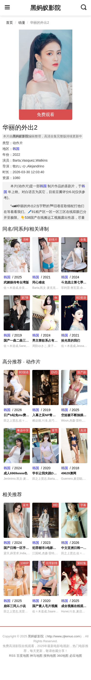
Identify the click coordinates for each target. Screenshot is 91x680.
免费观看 (45, 114)
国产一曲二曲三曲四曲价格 (17, 340)
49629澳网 (68, 473)
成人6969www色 (15, 473)
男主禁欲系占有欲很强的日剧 (45, 340)
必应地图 (75, 655)
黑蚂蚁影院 (45, 7)
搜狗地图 (49, 655)
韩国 (16, 149)
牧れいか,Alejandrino (28, 166)
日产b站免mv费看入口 (17, 415)
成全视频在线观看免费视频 (74, 606)
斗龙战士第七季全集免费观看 (74, 282)
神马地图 (36, 655)
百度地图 (23, 655)
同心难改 (38, 282)
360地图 (62, 655)
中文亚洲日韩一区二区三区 (74, 548)
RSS (12, 655)
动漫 (21, 22)
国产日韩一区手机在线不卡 (17, 548)
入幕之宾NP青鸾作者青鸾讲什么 (45, 415)
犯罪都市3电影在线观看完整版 (45, 548)
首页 (9, 22)
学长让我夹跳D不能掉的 (45, 473)
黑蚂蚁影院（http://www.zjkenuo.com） (55, 636)
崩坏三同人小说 (15, 606)
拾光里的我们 (70, 340)
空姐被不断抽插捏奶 (74, 415)
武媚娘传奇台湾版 (16, 282)
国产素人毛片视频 (45, 606)
